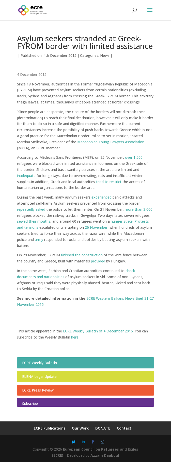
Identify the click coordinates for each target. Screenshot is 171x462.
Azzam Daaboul (104, 455)
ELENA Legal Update (39, 376)
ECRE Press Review (38, 390)
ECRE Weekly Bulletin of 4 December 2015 (98, 331)
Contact (124, 428)
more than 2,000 (138, 209)
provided (98, 261)
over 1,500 (134, 157)
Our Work (80, 428)
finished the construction (82, 255)
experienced (101, 197)
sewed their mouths (33, 221)
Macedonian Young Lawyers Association (110, 141)
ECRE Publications (49, 428)
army (39, 239)
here (75, 337)
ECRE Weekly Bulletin (39, 362)
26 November (96, 227)
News (105, 55)
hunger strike (122, 221)
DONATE (102, 428)
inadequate (26, 175)
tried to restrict (108, 181)
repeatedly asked (31, 209)
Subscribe (30, 403)
